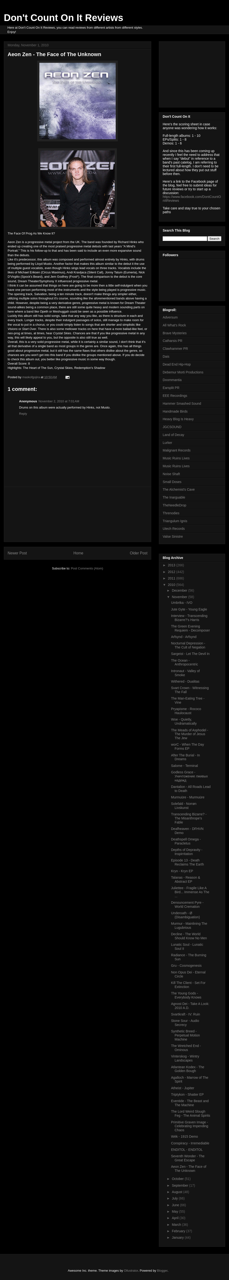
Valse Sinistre (173, 536)
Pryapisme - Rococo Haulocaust (186, 711)
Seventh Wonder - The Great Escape (187, 1158)
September (180, 1185)
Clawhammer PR (175, 349)
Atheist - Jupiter (182, 1088)
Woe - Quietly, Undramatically (184, 721)
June (176, 1205)
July (175, 1198)
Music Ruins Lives (176, 458)
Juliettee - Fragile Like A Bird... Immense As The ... (190, 892)
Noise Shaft (171, 474)
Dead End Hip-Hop (177, 364)
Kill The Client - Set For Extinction (188, 985)
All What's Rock (174, 325)
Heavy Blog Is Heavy (178, 419)
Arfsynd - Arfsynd (184, 637)
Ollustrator (131, 1270)
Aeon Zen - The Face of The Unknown (188, 1169)
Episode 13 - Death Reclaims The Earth (187, 862)
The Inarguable (174, 497)
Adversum (170, 317)
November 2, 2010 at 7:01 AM (58, 401)
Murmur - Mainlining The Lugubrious (189, 925)
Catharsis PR (172, 341)
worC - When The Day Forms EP (187, 746)
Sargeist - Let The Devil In (190, 654)
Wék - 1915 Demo (184, 1136)
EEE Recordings (175, 396)
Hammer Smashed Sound (182, 403)
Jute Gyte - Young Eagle (189, 609)
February (179, 1231)
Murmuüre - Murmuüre (187, 797)
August (177, 1192)
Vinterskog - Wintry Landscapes (185, 1058)
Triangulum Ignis (175, 521)
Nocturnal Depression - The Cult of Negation (188, 645)
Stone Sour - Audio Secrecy (185, 1023)
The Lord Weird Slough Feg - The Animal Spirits (190, 1113)
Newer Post (17, 553)
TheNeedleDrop (174, 505)
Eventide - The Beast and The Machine (190, 1103)
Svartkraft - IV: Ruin (185, 1014)
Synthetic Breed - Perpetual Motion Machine (185, 1035)
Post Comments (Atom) (87, 568)
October (178, 1179)
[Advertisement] (77, 514)
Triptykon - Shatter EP (187, 1094)
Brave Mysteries (175, 333)
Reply (23, 413)
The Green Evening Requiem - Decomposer (190, 628)
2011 (172, 578)
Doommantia (172, 380)
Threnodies (171, 513)
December (180, 590)
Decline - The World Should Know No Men (189, 936)
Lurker (167, 443)
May (175, 1211)
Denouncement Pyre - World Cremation (187, 904)
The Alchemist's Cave (179, 489)
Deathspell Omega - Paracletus (186, 841)
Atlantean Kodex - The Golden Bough (187, 1069)
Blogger (162, 1270)
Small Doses (172, 482)
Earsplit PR (171, 388)
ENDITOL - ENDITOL (187, 1150)
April (175, 1218)
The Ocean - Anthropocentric (184, 662)
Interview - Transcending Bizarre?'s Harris (189, 618)
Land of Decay (173, 435)
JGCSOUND (172, 427)
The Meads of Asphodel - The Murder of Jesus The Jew (189, 734)
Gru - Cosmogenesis (186, 965)
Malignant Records (177, 450)
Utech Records (174, 529)
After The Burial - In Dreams (185, 757)
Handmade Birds (175, 411)
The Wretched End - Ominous (186, 1048)
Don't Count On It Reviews (63, 17)
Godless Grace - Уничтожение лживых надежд (189, 776)
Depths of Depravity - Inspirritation (187, 852)
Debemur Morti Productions (183, 372)
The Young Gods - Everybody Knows (186, 995)
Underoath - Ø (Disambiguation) (185, 915)
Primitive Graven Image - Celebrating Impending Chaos (189, 1126)
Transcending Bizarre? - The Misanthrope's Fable (189, 818)
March (177, 1225)
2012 (172, 572)
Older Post (138, 553)
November (180, 597)
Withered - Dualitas (185, 681)
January (178, 1237)
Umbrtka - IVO (181, 603)
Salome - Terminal (184, 766)
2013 (172, 565)
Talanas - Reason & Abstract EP (185, 879)
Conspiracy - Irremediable (190, 1143)
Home (78, 553)
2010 (172, 585)
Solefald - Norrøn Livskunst (184, 806)
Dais (166, 356)
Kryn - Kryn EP (182, 871)
